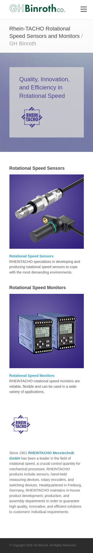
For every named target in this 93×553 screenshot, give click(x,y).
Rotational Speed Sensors (37, 168)
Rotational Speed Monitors (37, 287)
